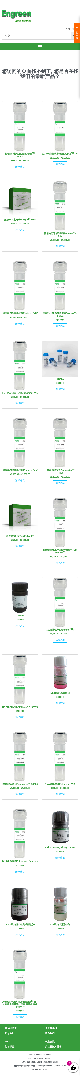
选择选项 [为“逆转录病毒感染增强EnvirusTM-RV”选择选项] (60, 164)
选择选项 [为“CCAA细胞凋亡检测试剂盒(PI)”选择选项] (20, 934)
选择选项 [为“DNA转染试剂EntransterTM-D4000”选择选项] (20, 794)
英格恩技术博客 (53, 1046)
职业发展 (50, 1041)
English (9, 1033)
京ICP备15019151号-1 (40, 1069)
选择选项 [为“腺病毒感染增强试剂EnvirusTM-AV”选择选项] (20, 323)
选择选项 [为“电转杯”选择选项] (60, 389)
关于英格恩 (51, 1028)
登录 (67, 28)
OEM (7, 1041)
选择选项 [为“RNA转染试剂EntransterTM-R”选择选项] (60, 640)
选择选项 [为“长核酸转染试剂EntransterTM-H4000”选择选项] (20, 166)
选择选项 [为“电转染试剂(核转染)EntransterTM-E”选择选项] (20, 403)
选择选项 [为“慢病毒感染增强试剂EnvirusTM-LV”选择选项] (20, 480)
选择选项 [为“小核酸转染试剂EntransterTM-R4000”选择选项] (60, 483)
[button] (40, 46)
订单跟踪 (9, 1046)
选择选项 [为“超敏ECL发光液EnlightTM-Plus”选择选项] (20, 229)
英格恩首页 (11, 1028)
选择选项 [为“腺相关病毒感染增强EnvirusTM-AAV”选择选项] (60, 246)
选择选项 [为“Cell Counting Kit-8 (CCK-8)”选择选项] (60, 857)
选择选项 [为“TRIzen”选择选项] (20, 625)
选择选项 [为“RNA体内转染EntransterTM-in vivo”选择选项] (20, 717)
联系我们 (50, 1033)
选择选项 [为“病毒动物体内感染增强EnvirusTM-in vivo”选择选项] (60, 326)
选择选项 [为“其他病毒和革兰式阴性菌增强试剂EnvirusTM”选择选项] (60, 562)
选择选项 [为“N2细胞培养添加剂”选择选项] (60, 703)
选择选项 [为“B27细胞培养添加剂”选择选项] (60, 934)
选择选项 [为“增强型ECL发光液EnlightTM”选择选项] (20, 546)
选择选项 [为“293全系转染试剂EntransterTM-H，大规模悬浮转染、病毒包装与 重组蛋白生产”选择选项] (20, 1017)
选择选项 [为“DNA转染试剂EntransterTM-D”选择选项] (60, 794)
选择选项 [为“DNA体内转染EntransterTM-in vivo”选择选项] (20, 871)
